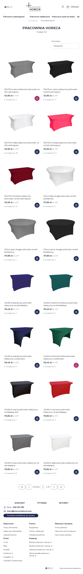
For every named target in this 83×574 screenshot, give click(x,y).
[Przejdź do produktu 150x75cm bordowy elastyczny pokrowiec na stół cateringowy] (21, 176)
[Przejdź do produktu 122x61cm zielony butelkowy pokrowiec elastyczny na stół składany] (61, 282)
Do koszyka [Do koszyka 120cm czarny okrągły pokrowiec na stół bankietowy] (76, 258)
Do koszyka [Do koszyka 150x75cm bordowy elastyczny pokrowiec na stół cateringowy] (37, 205)
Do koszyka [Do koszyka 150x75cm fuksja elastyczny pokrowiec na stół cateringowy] (76, 151)
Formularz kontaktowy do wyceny (21, 516)
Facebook (7, 553)
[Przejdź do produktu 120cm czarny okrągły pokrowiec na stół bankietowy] (61, 229)
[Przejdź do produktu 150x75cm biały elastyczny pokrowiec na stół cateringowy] (21, 122)
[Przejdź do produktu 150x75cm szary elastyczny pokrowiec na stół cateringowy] (21, 69)
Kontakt (6, 550)
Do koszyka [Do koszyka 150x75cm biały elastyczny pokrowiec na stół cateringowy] (37, 151)
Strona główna (33, 20)
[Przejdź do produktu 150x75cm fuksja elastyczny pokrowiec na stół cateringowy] (61, 122)
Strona (36, 487)
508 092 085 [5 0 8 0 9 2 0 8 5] (18, 507)
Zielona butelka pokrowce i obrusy (39, 554)
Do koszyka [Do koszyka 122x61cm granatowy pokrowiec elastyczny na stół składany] (37, 311)
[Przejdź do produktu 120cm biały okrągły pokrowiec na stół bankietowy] (61, 176)
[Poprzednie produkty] (29, 486)
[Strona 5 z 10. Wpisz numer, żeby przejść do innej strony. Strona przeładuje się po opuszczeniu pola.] (42, 487)
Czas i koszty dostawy (63, 535)
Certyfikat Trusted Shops (12, 561)
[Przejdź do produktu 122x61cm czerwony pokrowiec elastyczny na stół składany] (61, 389)
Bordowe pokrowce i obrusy (40, 546)
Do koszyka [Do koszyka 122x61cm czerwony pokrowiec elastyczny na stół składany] (76, 418)
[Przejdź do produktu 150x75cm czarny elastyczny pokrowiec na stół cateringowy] (61, 69)
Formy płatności (61, 528)
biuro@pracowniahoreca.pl (19, 511)
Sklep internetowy (70, 568)
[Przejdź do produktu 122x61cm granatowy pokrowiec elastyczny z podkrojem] (21, 336)
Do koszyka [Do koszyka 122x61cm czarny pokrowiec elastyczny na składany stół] (37, 418)
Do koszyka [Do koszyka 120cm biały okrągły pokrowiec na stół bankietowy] (76, 205)
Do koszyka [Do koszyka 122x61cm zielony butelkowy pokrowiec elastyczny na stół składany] (76, 311)
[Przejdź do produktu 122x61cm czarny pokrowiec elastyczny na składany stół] (21, 389)
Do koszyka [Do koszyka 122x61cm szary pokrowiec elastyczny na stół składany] (37, 472)
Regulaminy (33, 528)
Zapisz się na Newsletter (12, 531)
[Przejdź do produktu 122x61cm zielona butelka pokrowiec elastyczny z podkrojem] (61, 336)
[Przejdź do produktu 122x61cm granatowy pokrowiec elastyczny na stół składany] (21, 282)
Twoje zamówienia (10, 528)
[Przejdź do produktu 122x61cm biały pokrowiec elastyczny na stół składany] (61, 443)
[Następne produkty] (54, 486)
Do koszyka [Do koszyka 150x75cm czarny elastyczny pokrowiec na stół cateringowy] (76, 98)
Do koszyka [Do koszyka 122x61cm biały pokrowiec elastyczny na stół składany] (76, 472)
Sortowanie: (55, 41)
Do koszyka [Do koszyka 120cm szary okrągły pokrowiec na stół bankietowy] (37, 258)
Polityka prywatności (37, 535)
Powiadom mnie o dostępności (37, 98)
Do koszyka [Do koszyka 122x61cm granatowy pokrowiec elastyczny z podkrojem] (37, 365)
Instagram (7, 557)
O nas (5, 542)
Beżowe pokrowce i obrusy (39, 542)
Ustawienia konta (9, 535)
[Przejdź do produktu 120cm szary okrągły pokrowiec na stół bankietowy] (21, 229)
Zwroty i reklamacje (36, 531)
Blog (5, 546)
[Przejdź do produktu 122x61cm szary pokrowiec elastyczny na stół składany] (21, 443)
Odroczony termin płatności (65, 531)
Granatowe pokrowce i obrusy (40, 550)
